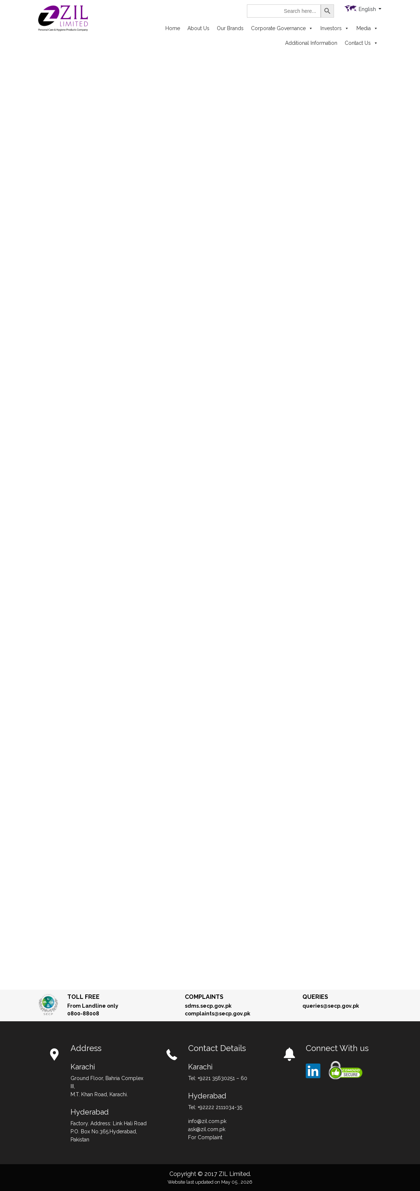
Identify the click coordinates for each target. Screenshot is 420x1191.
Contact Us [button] (361, 43)
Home (172, 28)
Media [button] (367, 28)
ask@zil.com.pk (206, 1129)
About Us (198, 28)
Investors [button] (334, 28)
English (368, 9)
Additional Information (311, 43)
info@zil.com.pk (207, 1121)
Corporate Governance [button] (282, 28)
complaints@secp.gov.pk (217, 1014)
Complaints (204, 996)
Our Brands (230, 28)
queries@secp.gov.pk (330, 1006)
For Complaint (205, 1137)
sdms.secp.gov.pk (208, 1006)
